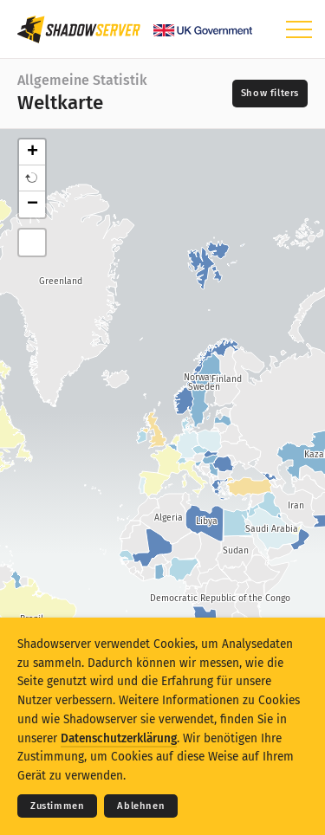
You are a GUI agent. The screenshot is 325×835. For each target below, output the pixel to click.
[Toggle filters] (270, 93)
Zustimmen (57, 806)
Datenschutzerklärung (119, 738)
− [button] (32, 204)
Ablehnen (141, 806)
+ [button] (32, 152)
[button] (32, 178)
